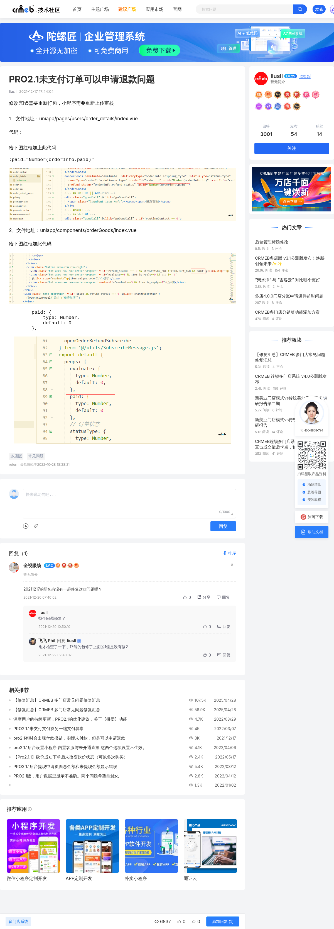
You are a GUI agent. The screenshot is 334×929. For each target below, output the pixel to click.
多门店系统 (18, 921)
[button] (229, 558)
